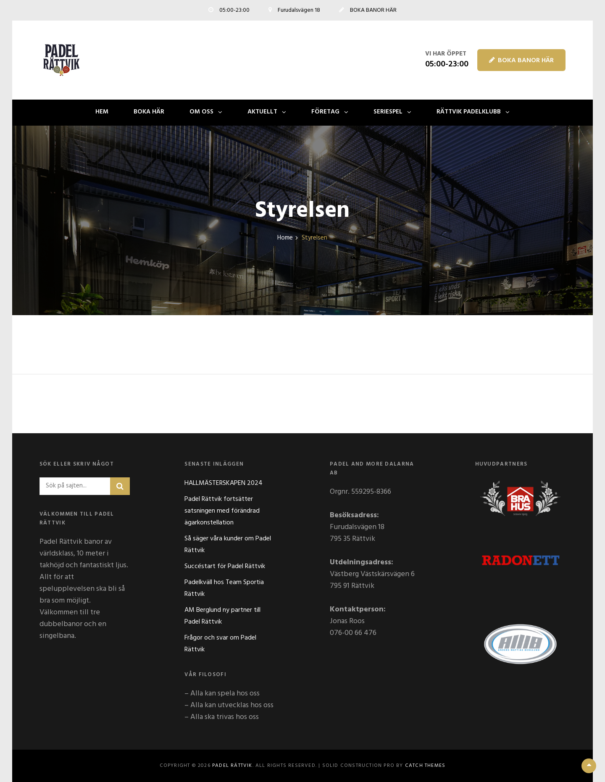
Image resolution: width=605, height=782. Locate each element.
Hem (101, 112)
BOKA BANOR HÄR (521, 60)
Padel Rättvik (232, 765)
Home (285, 238)
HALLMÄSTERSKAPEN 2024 (223, 483)
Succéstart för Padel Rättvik (224, 566)
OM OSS (201, 112)
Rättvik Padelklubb (469, 112)
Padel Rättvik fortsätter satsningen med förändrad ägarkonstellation (222, 511)
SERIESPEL (388, 112)
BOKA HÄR (149, 112)
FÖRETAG (325, 112)
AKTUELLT (262, 112)
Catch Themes (425, 765)
